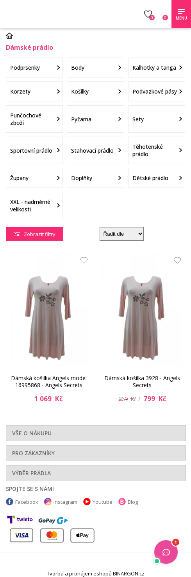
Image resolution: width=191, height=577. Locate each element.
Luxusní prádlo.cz (61, 14)
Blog (133, 501)
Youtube (102, 501)
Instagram (65, 501)
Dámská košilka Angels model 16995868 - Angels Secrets (49, 381)
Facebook (26, 501)
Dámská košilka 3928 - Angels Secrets (142, 381)
